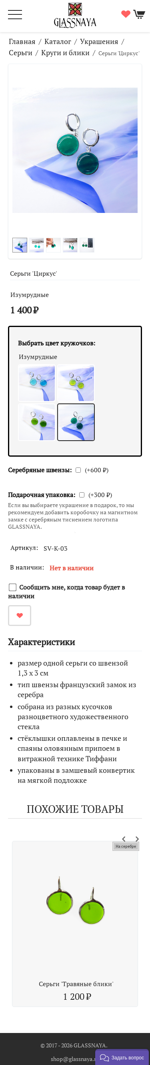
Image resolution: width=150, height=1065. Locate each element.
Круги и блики (65, 52)
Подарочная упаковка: (41, 494)
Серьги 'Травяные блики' (76, 983)
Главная (22, 41)
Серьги (20, 52)
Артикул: (24, 547)
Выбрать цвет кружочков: (56, 343)
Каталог (57, 41)
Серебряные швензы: (40, 469)
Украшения (99, 41)
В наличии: (27, 567)
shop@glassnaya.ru (75, 1059)
